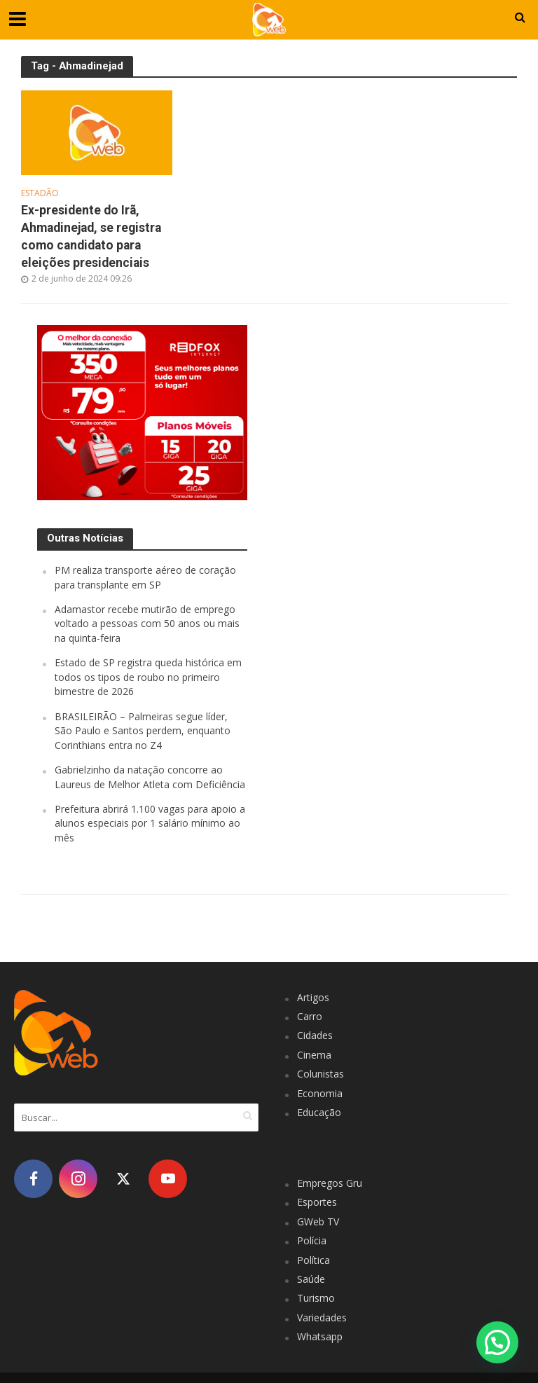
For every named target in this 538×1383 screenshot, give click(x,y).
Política (313, 1260)
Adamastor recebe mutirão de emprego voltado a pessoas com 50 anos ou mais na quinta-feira (147, 624)
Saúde (311, 1279)
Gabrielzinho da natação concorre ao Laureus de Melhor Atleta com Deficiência (150, 776)
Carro (309, 1016)
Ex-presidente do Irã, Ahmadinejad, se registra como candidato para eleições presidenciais (91, 236)
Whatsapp (320, 1336)
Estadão (40, 193)
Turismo (316, 1298)
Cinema (314, 1054)
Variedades (322, 1317)
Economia (320, 1093)
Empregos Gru (329, 1183)
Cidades (315, 1035)
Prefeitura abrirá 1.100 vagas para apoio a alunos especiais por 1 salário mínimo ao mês (150, 823)
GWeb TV (318, 1221)
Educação (319, 1112)
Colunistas (320, 1073)
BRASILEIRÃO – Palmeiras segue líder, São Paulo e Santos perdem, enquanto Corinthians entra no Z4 (142, 731)
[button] (497, 1342)
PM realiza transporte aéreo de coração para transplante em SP (145, 577)
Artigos (313, 997)
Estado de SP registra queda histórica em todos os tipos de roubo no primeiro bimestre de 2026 (148, 677)
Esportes (317, 1202)
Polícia (311, 1240)
